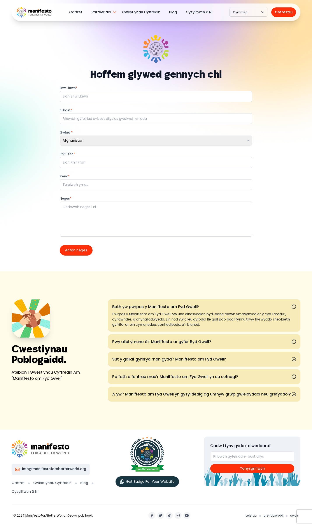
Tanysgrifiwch (252, 468)
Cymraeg (248, 12)
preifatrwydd (273, 515)
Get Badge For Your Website (147, 481)
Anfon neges (76, 250)
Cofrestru (284, 12)
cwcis (294, 515)
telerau (251, 515)
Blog (173, 12)
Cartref (75, 12)
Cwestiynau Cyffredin (141, 12)
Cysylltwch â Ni (199, 12)
